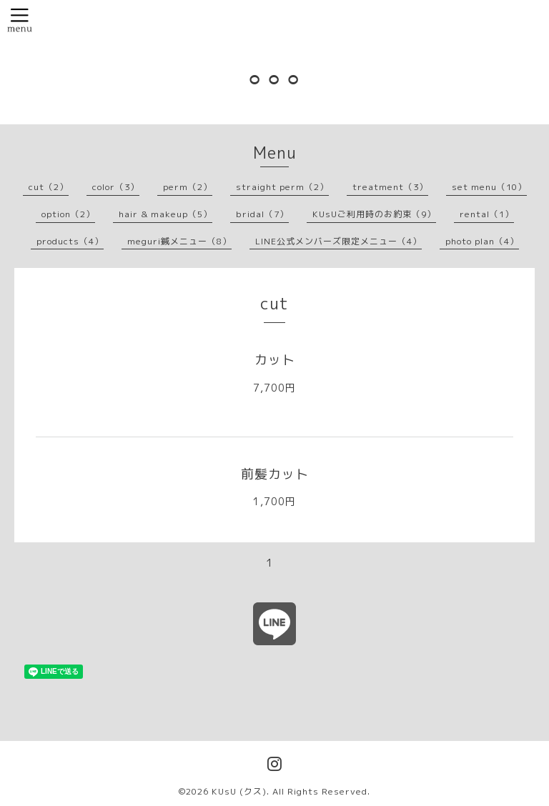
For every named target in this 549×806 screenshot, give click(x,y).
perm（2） (187, 187)
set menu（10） (489, 187)
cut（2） (49, 187)
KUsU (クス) (239, 791)
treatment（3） (390, 187)
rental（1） (487, 214)
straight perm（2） (282, 187)
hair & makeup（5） (165, 214)
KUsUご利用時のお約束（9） (374, 214)
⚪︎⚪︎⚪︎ (275, 79)
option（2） (68, 214)
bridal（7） (262, 214)
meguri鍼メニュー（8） (179, 241)
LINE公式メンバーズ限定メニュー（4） (338, 241)
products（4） (70, 241)
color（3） (115, 187)
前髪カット (275, 474)
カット (274, 360)
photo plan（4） (482, 241)
